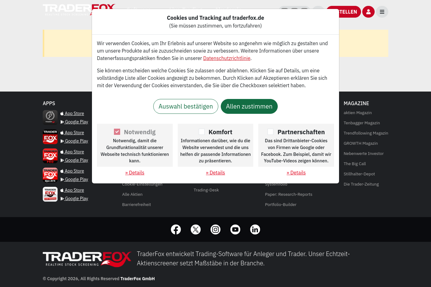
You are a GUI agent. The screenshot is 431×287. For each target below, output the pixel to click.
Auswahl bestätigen (186, 106)
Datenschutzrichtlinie (226, 58)
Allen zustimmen (249, 106)
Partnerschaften (301, 132)
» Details (134, 172)
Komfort (221, 132)
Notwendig (139, 132)
